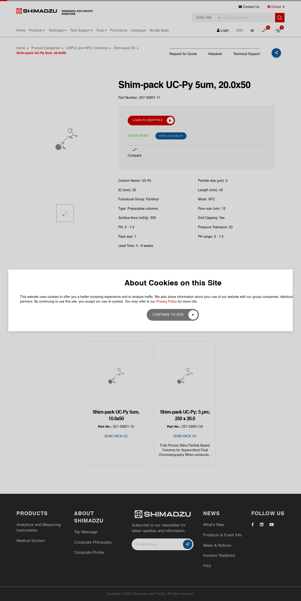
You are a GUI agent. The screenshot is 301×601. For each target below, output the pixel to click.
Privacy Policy (166, 85)
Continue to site (168, 99)
